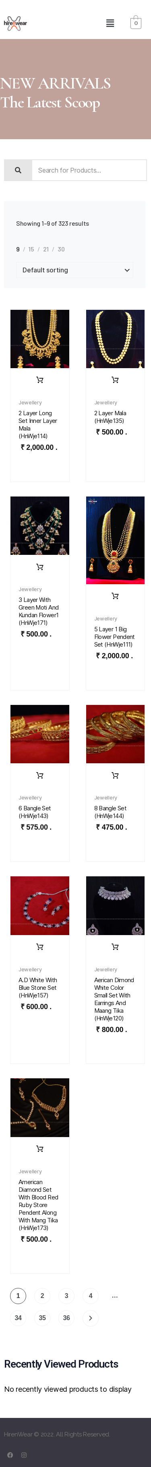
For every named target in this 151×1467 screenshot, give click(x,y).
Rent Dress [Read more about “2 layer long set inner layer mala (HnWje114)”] (40, 380)
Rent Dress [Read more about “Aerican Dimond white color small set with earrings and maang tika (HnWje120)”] (115, 947)
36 (66, 1318)
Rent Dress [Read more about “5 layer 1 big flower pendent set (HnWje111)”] (115, 596)
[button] (110, 23)
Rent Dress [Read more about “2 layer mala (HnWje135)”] (115, 380)
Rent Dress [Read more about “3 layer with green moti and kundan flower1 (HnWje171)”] (40, 567)
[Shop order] (74, 270)
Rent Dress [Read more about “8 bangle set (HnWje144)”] (115, 775)
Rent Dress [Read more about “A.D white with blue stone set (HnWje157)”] (40, 947)
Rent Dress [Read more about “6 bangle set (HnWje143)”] (40, 775)
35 (42, 1318)
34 (17, 1318)
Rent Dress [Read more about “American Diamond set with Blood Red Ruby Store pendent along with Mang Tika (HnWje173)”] (40, 1149)
